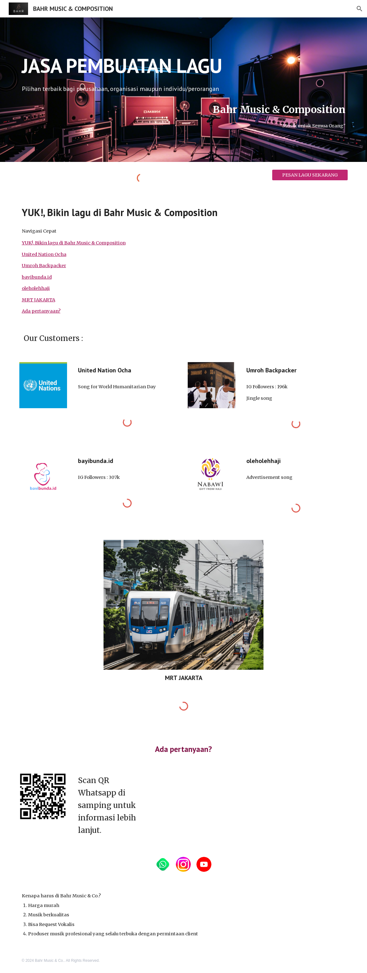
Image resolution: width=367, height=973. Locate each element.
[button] (359, 8)
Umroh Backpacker (44, 265)
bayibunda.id (37, 277)
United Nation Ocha (44, 254)
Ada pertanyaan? (41, 311)
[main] (183, 63)
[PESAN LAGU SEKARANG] (309, 175)
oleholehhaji (36, 288)
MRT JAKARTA (38, 300)
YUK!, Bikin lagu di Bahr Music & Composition (74, 243)
